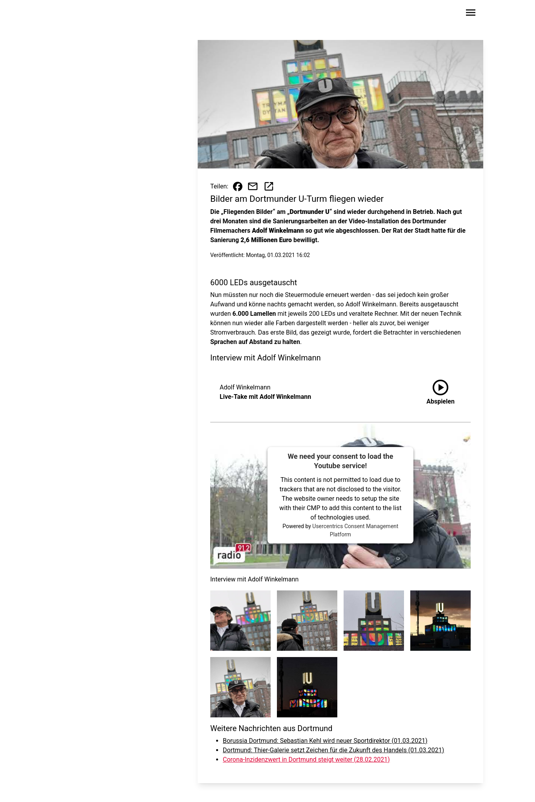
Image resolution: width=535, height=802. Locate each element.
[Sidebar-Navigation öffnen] (470, 14)
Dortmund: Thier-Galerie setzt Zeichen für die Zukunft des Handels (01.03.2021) (333, 750)
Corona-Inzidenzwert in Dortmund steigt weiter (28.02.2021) (306, 759)
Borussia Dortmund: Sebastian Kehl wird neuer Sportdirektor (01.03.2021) (325, 740)
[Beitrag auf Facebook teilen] (237, 186)
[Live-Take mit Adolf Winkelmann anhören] (440, 392)
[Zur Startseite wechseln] (77, 14)
